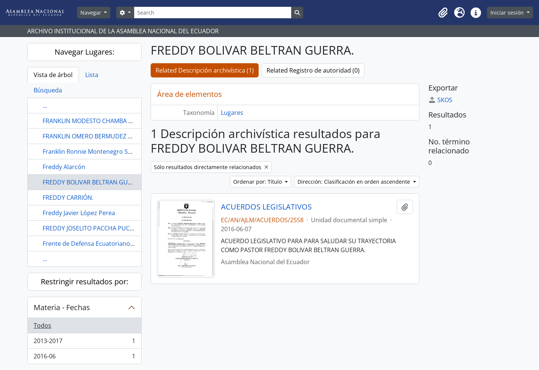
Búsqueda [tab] (48, 90)
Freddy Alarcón (64, 167)
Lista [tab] (91, 75)
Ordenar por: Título (258, 181)
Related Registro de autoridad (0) (313, 70)
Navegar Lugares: (84, 52)
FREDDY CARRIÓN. (68, 197)
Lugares (232, 112)
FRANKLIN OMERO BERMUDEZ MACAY (95, 136)
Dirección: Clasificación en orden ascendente (355, 181)
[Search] (213, 12)
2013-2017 (84, 342)
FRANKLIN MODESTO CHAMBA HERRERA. (99, 121)
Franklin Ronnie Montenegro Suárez (93, 151)
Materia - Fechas (62, 307)
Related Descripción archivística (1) (204, 70)
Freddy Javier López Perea (79, 213)
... (45, 105)
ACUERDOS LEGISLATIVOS (266, 206)
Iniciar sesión (507, 12)
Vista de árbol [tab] (53, 75)
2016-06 (84, 358)
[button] (443, 12)
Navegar (91, 12)
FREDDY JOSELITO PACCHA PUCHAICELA (98, 228)
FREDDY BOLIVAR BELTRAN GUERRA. (93, 182)
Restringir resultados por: (84, 281)
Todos (42, 325)
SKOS (440, 100)
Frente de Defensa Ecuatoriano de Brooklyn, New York (119, 243)
